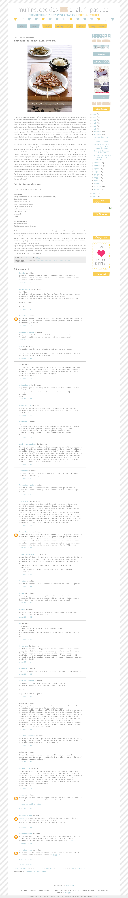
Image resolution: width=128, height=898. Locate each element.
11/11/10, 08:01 (25, 464)
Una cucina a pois (26, 485)
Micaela (22, 273)
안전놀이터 (57, 855)
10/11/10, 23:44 (25, 415)
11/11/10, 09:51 (25, 548)
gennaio (97, 190)
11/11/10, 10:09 (25, 574)
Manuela (22, 609)
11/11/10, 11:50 (25, 586)
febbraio (98, 186)
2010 (95, 129)
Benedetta (23, 316)
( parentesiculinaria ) (28, 554)
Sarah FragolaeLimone (27, 444)
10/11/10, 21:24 (25, 325)
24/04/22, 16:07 (25, 827)
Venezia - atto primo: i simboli (102, 141)
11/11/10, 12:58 (25, 603)
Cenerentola (23, 646)
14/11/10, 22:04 (25, 762)
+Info (95, 897)
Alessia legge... (101, 137)
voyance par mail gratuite (30, 804)
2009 (95, 193)
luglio (97, 172)
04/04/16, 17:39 (25, 809)
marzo (96, 184)
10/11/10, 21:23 (25, 309)
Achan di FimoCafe (26, 681)
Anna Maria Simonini (27, 736)
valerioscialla (25, 405)
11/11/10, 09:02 (25, 495)
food (55, 261)
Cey (20, 365)
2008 (95, 196)
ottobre (97, 163)
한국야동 (22, 818)
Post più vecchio (78, 868)
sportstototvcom (25, 815)
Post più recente (22, 868)
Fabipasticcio (24, 768)
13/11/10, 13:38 (25, 674)
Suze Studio (70, 885)
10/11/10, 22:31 (25, 378)
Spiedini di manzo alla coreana (101, 152)
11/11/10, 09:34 (25, 525)
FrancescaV (23, 471)
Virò (20, 346)
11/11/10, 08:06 (25, 478)
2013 (95, 120)
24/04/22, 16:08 (25, 860)
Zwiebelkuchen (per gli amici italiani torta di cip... (102, 146)
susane (21, 795)
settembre (98, 166)
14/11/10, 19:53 (25, 746)
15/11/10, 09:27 (25, 788)
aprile (97, 181)
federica (22, 581)
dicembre (98, 132)
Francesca (23, 668)
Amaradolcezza (24, 289)
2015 (95, 114)
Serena (21, 593)
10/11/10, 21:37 (25, 340)
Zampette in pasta (26, 332)
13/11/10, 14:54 (25, 696)
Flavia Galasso (25, 532)
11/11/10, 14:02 (25, 617)
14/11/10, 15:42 (25, 729)
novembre (98, 135)
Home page (50, 868)
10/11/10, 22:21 (25, 358)
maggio (97, 178)
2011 (95, 126)
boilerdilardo (24, 385)
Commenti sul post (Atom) (36, 872)
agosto (97, 169)
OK (100, 897)
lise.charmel (24, 501)
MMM (20, 624)
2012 (95, 123)
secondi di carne (65, 261)
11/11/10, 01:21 (25, 438)
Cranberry (23, 422)
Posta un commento (24, 864)
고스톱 (71, 841)
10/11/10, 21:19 (25, 283)
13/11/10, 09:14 (25, 662)
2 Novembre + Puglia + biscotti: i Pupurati (102, 157)
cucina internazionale (44, 261)
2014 (95, 117)
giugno (97, 175)
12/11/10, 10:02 (25, 639)
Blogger (68, 893)
